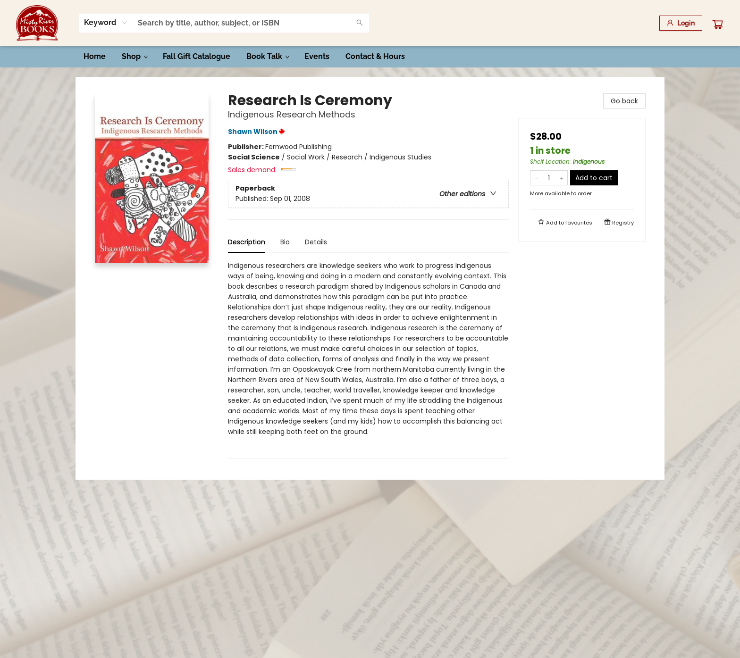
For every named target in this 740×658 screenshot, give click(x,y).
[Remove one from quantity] (536, 178)
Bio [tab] (285, 242)
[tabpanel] (368, 359)
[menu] (370, 56)
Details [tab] (316, 242)
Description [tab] (246, 242)
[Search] (359, 23)
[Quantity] (548, 177)
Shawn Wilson (258, 131)
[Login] (680, 23)
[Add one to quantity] (561, 178)
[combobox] (106, 23)
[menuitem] (95, 56)
